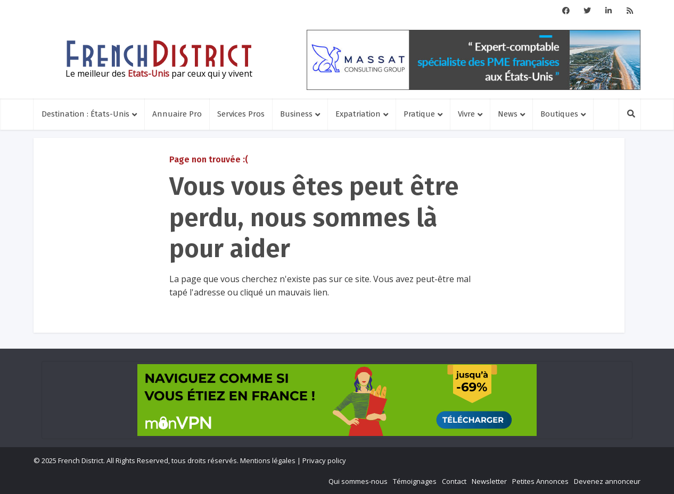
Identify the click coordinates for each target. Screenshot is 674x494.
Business (296, 114)
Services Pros (241, 114)
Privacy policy (324, 460)
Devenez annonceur (607, 481)
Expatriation (358, 114)
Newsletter (489, 481)
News (507, 114)
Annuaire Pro (177, 114)
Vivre (466, 114)
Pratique (419, 114)
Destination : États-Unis (85, 114)
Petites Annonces (540, 481)
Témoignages (415, 481)
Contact (454, 481)
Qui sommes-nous (358, 481)
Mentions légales (267, 460)
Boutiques (559, 114)
